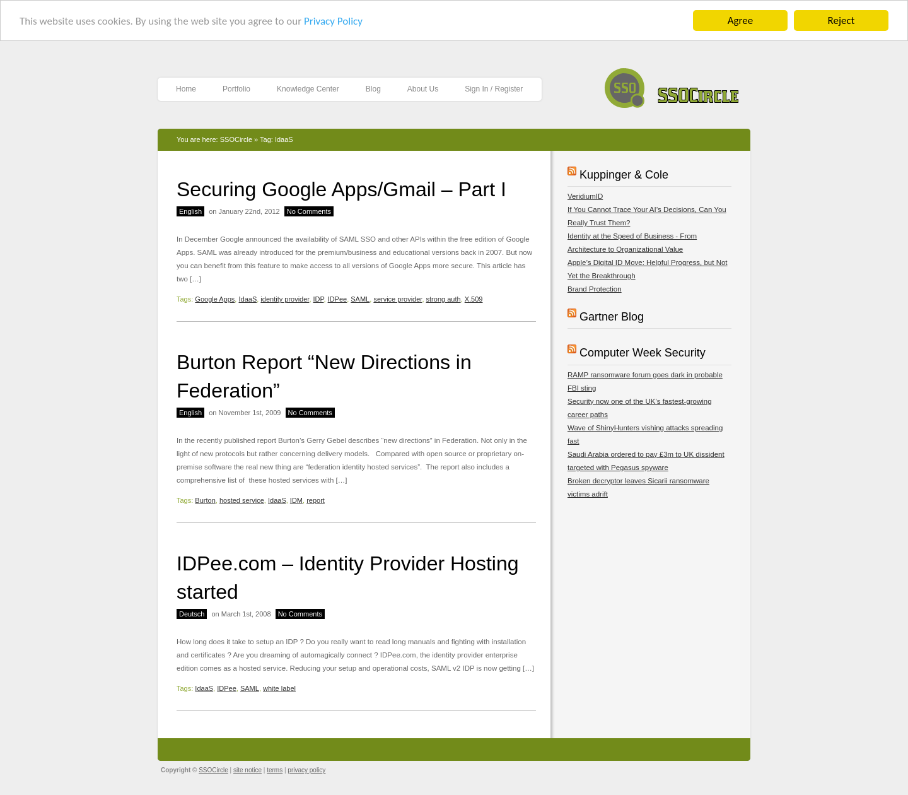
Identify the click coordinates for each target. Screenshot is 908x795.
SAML (360, 299)
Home (186, 89)
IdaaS (247, 299)
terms (274, 770)
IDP (318, 299)
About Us (422, 89)
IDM (296, 500)
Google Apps (215, 299)
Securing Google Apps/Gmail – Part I (341, 189)
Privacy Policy (333, 21)
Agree (740, 20)
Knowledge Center (308, 89)
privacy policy (306, 770)
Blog (373, 89)
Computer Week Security (642, 352)
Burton (205, 500)
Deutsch (191, 614)
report (315, 500)
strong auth (443, 299)
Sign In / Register (494, 89)
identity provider (284, 299)
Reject (841, 20)
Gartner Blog (611, 316)
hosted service (241, 500)
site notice (247, 770)
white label (279, 688)
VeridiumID (585, 196)
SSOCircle (672, 85)
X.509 (474, 299)
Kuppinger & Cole (623, 174)
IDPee (337, 299)
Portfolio (236, 89)
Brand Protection (595, 289)
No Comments (309, 211)
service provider (397, 299)
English (190, 211)
